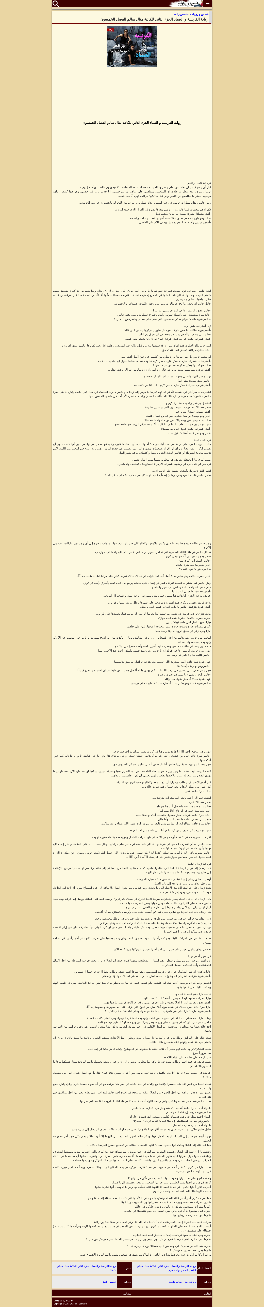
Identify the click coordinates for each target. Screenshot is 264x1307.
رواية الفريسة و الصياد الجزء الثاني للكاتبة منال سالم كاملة (86, 1268)
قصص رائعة (109, 1281)
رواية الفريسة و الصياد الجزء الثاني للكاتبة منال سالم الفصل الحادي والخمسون (166, 1268)
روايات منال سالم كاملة (182, 1281)
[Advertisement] (132, 94)
